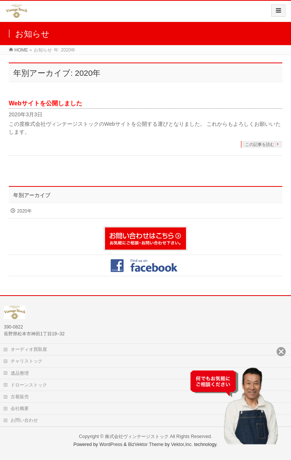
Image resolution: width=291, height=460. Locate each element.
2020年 (24, 211)
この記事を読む (259, 144)
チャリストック (26, 361)
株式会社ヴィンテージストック (137, 436)
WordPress (110, 444)
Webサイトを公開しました (45, 103)
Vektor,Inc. (182, 444)
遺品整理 (20, 373)
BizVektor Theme (146, 444)
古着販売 (20, 396)
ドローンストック (29, 385)
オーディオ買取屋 (29, 349)
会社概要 (20, 408)
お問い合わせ (24, 420)
